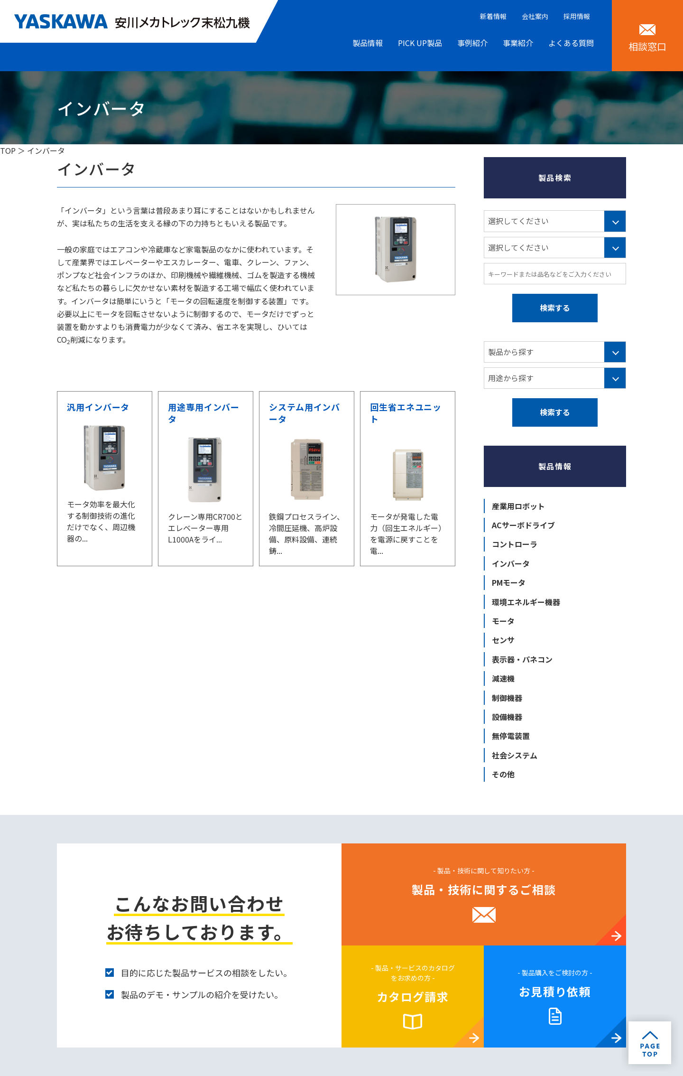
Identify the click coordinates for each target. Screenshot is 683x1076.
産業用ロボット (518, 506)
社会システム (514, 755)
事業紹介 (518, 42)
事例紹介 (472, 42)
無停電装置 (511, 735)
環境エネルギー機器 (526, 602)
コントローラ (514, 544)
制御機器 (507, 697)
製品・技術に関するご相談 (484, 889)
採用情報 (576, 16)
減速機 (503, 678)
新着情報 (493, 16)
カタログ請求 (413, 996)
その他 (503, 774)
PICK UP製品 (420, 42)
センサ (503, 640)
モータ (503, 621)
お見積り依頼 (555, 991)
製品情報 (367, 42)
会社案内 (535, 16)
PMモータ (509, 582)
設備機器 (507, 716)
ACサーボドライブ (523, 525)
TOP (8, 150)
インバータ (511, 563)
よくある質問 (571, 42)
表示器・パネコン (522, 659)
